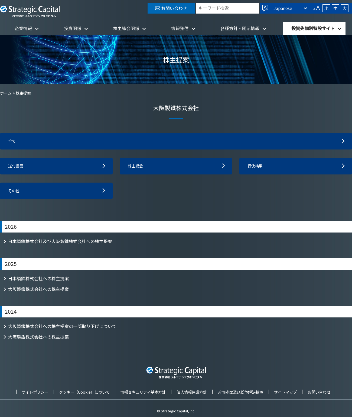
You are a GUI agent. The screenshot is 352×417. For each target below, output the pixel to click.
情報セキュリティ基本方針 (143, 392)
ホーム (5, 93)
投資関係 (72, 28)
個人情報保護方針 (192, 392)
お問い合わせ (319, 392)
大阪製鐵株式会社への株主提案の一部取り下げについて (62, 328)
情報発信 (179, 28)
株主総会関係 (126, 28)
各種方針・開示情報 (239, 28)
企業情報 (23, 28)
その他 (14, 192)
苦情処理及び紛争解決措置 (240, 392)
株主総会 (136, 167)
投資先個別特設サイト (313, 28)
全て (12, 141)
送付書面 (16, 167)
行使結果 (256, 167)
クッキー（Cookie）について (84, 392)
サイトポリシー (35, 392)
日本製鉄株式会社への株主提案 (38, 280)
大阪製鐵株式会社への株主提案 (38, 291)
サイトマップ (285, 392)
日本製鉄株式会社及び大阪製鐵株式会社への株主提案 (60, 243)
